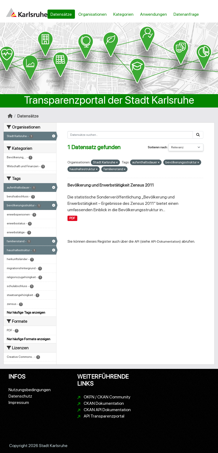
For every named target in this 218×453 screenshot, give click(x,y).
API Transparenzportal (104, 416)
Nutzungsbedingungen (30, 389)
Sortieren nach (157, 147)
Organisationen (92, 14)
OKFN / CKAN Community (107, 396)
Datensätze (61, 14)
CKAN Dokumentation (104, 403)
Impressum (19, 402)
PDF (72, 218)
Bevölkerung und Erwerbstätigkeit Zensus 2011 (110, 185)
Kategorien (123, 14)
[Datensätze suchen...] (130, 135)
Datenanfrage (186, 14)
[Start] (10, 116)
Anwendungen (153, 14)
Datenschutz (20, 396)
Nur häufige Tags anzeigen (26, 312)
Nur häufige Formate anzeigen (28, 339)
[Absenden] (198, 135)
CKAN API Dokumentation (107, 409)
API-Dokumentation (165, 241)
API (137, 241)
